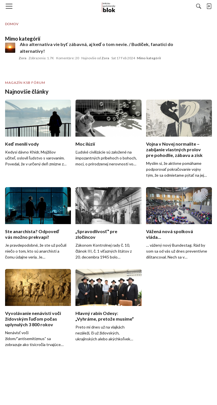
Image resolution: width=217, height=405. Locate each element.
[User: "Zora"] (10, 47)
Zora (22, 58)
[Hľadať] (199, 6)
